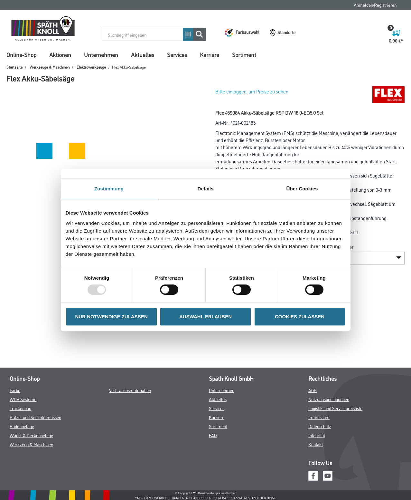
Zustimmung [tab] (109, 188)
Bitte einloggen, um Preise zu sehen (251, 91)
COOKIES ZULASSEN (299, 316)
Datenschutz (319, 426)
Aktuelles (142, 54)
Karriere (209, 54)
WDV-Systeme (23, 399)
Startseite (14, 67)
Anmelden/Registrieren (375, 5)
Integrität (316, 435)
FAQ (213, 435)
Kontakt (315, 444)
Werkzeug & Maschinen (31, 444)
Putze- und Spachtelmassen (35, 417)
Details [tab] (206, 188)
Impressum (319, 417)
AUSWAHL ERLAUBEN (205, 316)
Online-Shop (21, 54)
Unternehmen (101, 54)
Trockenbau (20, 408)
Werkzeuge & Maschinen (50, 67)
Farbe (15, 390)
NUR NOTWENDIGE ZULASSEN (111, 316)
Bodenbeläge (22, 426)
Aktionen (60, 54)
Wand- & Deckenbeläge (31, 435)
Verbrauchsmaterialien (130, 390)
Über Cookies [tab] (302, 188)
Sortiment (244, 54)
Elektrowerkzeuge (91, 67)
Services (177, 54)
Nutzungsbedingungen (328, 399)
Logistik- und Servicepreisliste (335, 408)
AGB (312, 390)
